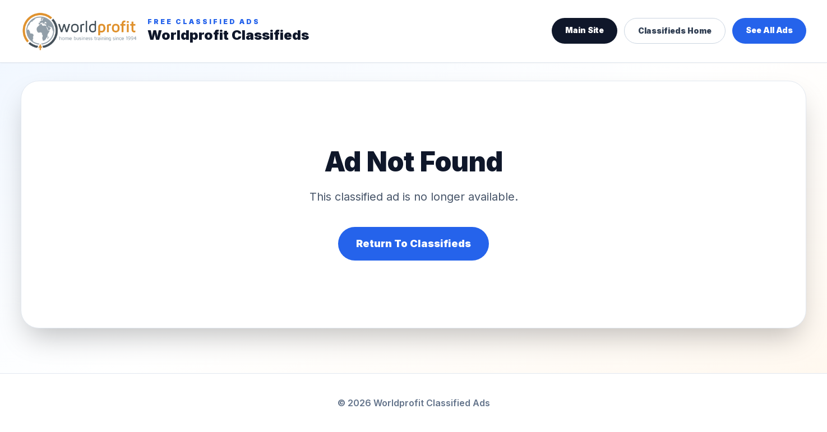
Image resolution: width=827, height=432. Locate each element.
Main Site (584, 30)
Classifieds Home (675, 30)
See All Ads (769, 30)
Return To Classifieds (413, 243)
